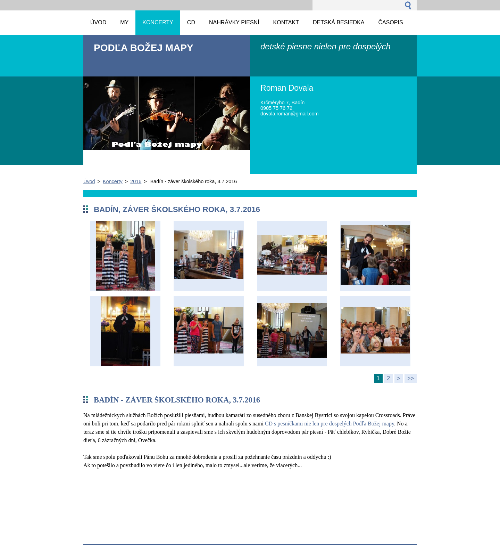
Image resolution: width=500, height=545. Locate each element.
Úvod (89, 181)
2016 (135, 181)
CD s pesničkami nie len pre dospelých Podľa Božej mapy (329, 423)
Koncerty (113, 181)
